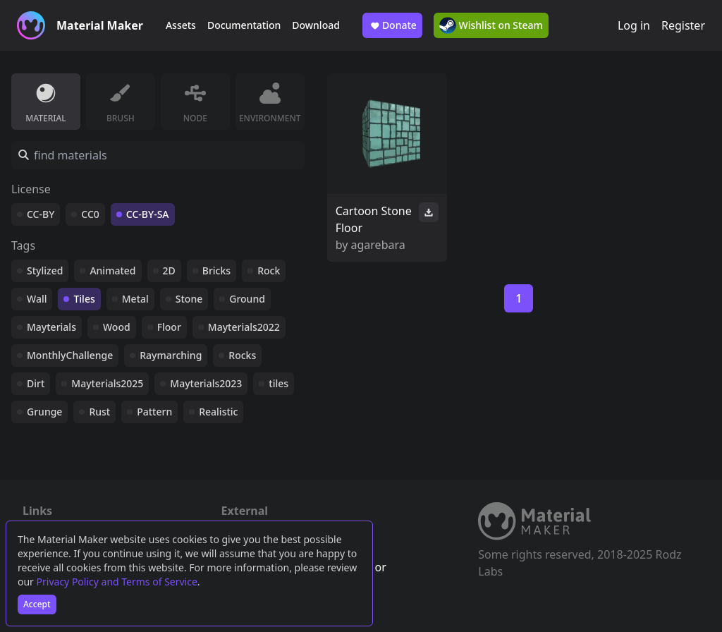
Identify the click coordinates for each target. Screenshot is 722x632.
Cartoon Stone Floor (374, 219)
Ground (247, 298)
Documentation (244, 25)
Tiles (83, 298)
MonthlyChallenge (70, 355)
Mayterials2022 (244, 327)
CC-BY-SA (147, 214)
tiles (278, 383)
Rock (268, 270)
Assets (181, 25)
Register (683, 25)
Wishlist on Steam (491, 25)
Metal (135, 298)
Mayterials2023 (206, 383)
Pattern (154, 411)
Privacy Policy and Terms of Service (117, 581)
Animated (112, 270)
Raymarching (171, 355)
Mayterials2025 (107, 383)
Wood (116, 327)
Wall (37, 298)
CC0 (90, 214)
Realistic (218, 411)
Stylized (45, 270)
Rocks (242, 355)
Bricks (216, 270)
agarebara (378, 245)
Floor (169, 327)
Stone (189, 298)
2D (169, 270)
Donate (392, 25)
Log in (634, 25)
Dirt (35, 383)
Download (316, 25)
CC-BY (40, 214)
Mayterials (51, 327)
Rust (99, 411)
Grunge (44, 411)
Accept (37, 604)
